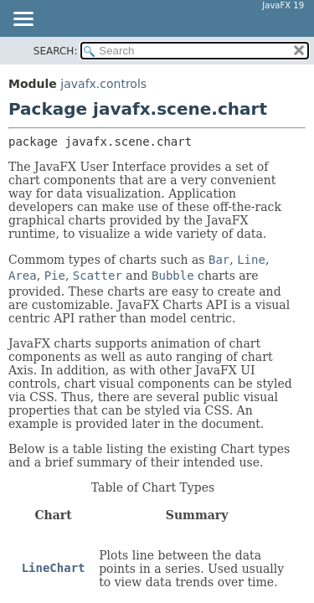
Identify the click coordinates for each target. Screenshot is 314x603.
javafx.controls (103, 83)
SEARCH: (55, 51)
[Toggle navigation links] (22, 20)
